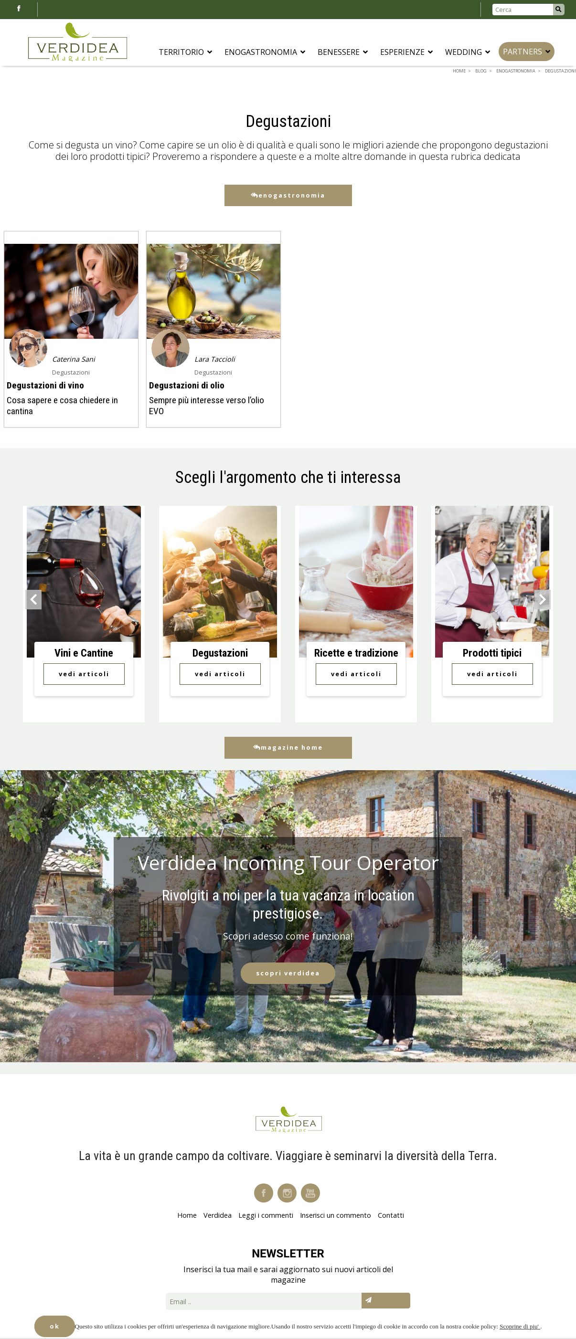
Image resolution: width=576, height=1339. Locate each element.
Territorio (185, 52)
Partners (526, 51)
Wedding (467, 52)
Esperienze (406, 52)
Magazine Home (288, 747)
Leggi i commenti (265, 1215)
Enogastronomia (264, 52)
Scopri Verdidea (288, 973)
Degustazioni (71, 372)
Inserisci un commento (335, 1215)
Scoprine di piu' (520, 1326)
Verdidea (217, 1215)
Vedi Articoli (84, 674)
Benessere (343, 52)
